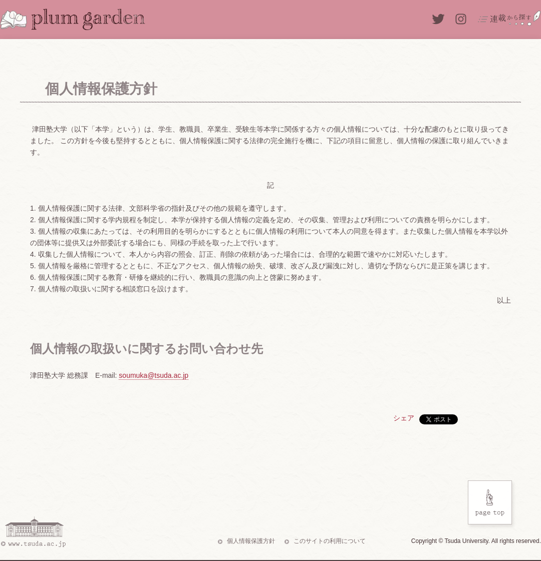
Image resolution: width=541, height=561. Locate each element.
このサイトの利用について (330, 540)
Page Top (491, 504)
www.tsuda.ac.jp (33, 531)
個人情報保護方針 (251, 540)
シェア (403, 418)
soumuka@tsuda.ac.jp (153, 375)
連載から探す (509, 18)
